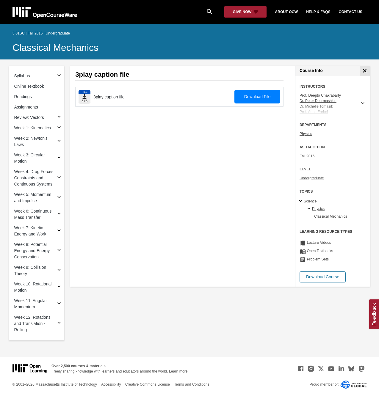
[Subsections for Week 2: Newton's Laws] (59, 142)
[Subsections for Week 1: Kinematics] (59, 128)
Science (310, 201)
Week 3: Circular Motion (29, 158)
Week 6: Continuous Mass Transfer (33, 214)
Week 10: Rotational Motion (33, 287)
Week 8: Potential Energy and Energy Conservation (32, 250)
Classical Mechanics (55, 47)
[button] (323, 276)
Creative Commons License (147, 384)
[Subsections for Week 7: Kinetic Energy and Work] (59, 231)
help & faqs (318, 12)
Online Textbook (29, 86)
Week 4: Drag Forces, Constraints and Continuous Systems (34, 177)
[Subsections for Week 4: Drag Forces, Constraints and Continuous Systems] (59, 178)
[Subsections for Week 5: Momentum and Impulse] (59, 198)
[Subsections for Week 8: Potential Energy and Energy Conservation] (59, 251)
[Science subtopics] (301, 201)
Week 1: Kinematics (32, 127)
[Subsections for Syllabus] (59, 76)
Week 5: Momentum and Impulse (32, 197)
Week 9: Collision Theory (30, 270)
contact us (350, 12)
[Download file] (84, 96)
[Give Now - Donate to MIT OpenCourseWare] (245, 12)
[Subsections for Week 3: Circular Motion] (59, 158)
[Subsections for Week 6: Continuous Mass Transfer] (59, 215)
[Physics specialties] (310, 209)
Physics (306, 134)
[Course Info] (365, 71)
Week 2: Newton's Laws (31, 141)
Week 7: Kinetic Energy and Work (30, 230)
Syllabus (22, 75)
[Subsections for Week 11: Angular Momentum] (59, 304)
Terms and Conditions (191, 384)
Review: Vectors (29, 117)
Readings (23, 96)
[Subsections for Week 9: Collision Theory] (59, 271)
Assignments (26, 107)
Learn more (178, 371)
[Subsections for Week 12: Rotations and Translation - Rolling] (59, 324)
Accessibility (111, 384)
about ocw (286, 12)
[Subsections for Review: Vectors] (59, 118)
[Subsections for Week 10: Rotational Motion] (59, 287)
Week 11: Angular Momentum (30, 303)
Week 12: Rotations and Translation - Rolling (32, 323)
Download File (257, 96)
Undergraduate (312, 178)
